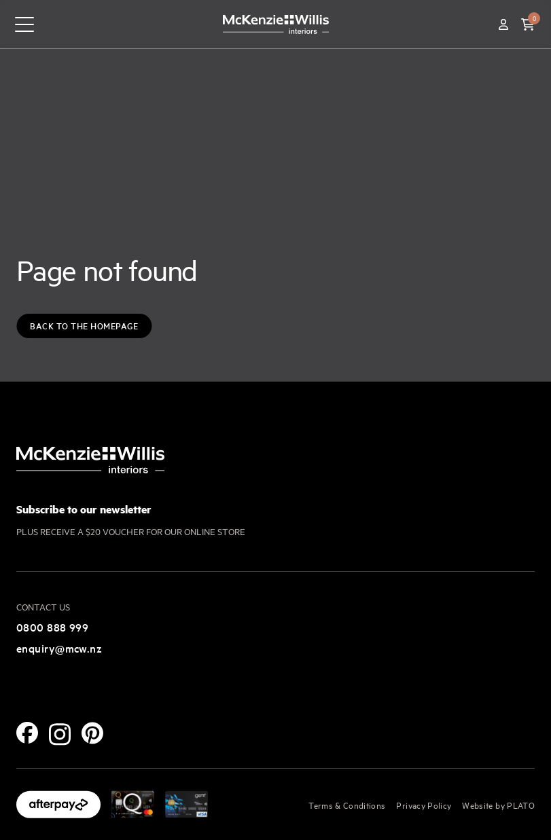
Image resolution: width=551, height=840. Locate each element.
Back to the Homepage (84, 325)
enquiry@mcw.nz (59, 647)
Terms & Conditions (346, 805)
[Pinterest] (92, 733)
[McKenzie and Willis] (276, 24)
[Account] (503, 24)
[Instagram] (60, 734)
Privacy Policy (423, 805)
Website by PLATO (498, 805)
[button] (528, 24)
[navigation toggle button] (24, 24)
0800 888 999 (52, 626)
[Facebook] (27, 733)
